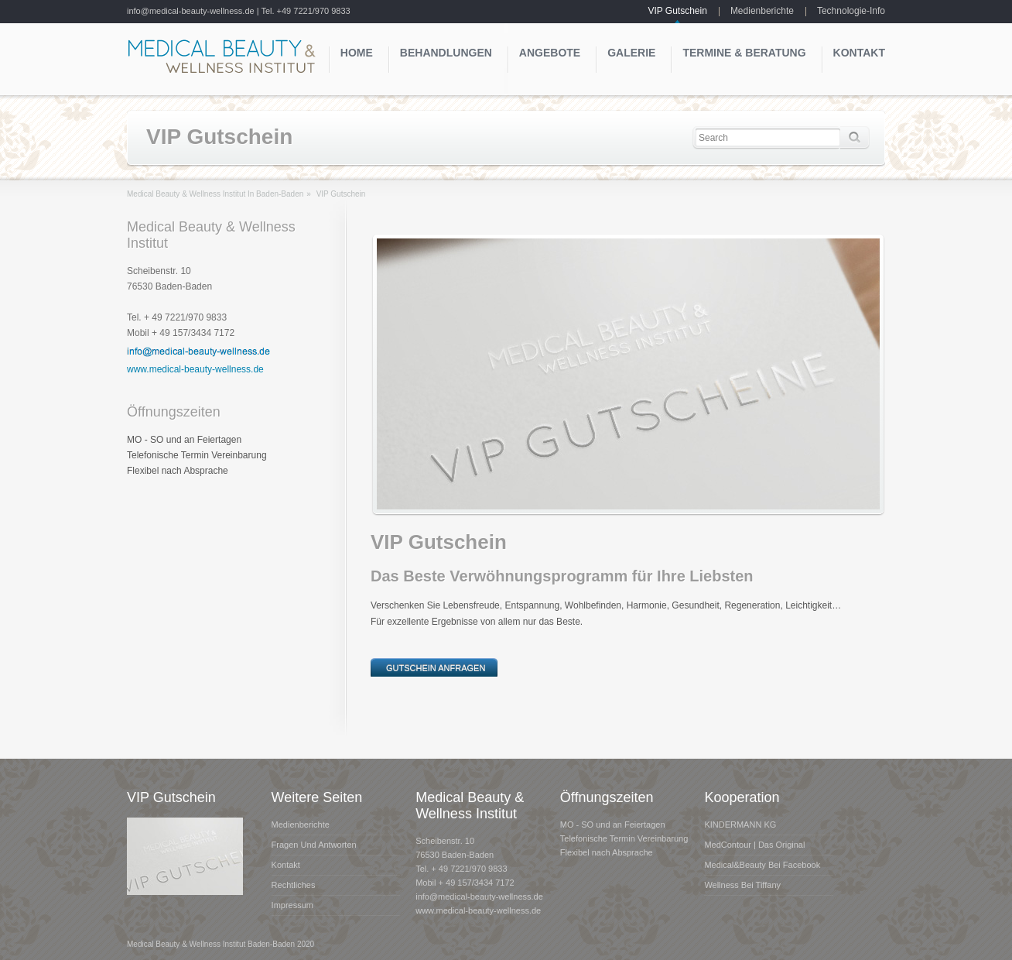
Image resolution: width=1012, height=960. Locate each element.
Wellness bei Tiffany (742, 885)
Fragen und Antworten (314, 844)
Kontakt (859, 52)
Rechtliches (294, 885)
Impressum (292, 905)
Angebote (549, 52)
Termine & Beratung (743, 52)
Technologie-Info (851, 10)
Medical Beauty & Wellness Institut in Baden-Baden (215, 194)
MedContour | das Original (754, 844)
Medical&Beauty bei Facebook (762, 864)
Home (356, 52)
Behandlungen (446, 52)
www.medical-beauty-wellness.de (195, 369)
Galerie (631, 52)
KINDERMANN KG (740, 824)
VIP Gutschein (677, 10)
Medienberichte (762, 10)
